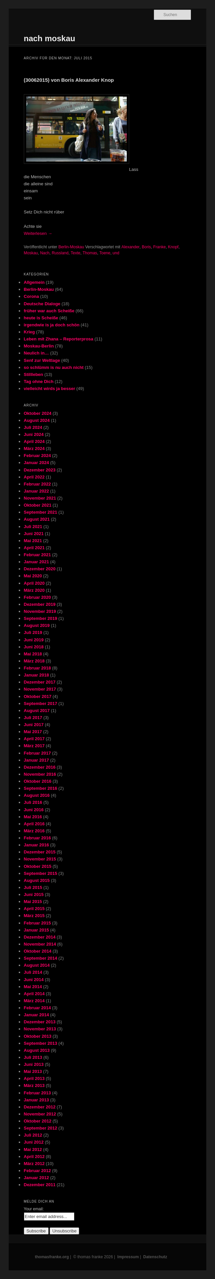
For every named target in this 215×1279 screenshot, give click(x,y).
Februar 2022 (37, 484)
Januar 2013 (36, 1099)
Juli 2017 (33, 717)
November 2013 (40, 1028)
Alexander (130, 247)
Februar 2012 (37, 1170)
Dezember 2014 (40, 937)
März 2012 (34, 1163)
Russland (60, 253)
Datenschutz (155, 1257)
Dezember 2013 (40, 1021)
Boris (146, 247)
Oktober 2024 (37, 413)
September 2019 (40, 618)
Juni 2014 (34, 979)
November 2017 (40, 689)
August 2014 (37, 965)
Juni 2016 (34, 809)
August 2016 (37, 795)
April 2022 (34, 476)
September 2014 (40, 958)
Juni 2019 (34, 639)
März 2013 (34, 1085)
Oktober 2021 (37, 505)
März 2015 (34, 915)
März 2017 (34, 745)
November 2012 (40, 1113)
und (116, 253)
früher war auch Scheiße (49, 310)
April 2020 (34, 583)
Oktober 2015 (37, 866)
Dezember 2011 (40, 1184)
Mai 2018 (33, 653)
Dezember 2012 (40, 1106)
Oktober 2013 (37, 1036)
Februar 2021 (37, 554)
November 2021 (40, 498)
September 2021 (40, 512)
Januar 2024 (36, 462)
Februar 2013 (37, 1092)
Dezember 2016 (40, 767)
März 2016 (34, 830)
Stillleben (33, 374)
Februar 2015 (37, 922)
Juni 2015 (34, 894)
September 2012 (40, 1128)
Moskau (31, 253)
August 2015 (37, 880)
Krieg (29, 331)
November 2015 (40, 858)
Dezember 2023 (40, 469)
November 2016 (40, 774)
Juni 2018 (34, 646)
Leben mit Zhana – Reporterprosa (58, 338)
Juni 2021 (34, 533)
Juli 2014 (33, 972)
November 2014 (40, 944)
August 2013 (37, 1050)
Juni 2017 (34, 724)
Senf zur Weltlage (42, 360)
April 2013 (34, 1078)
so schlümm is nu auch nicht (54, 367)
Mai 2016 (33, 816)
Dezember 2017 (40, 682)
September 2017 (40, 703)
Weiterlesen (38, 233)
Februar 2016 (37, 837)
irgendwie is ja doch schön (51, 324)
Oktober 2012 (37, 1121)
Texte (75, 253)
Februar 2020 (37, 597)
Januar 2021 (36, 561)
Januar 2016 (36, 844)
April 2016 (34, 823)
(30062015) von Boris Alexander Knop (69, 80)
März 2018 (34, 660)
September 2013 (40, 1043)
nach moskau (49, 38)
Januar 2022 (36, 491)
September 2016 (40, 788)
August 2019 (37, 625)
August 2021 (37, 519)
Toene (104, 253)
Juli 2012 (33, 1135)
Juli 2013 (33, 1057)
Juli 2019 (33, 632)
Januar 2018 (36, 675)
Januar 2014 (36, 1014)
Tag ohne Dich (39, 381)
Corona (31, 296)
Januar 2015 (36, 930)
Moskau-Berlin (39, 345)
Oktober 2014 (37, 951)
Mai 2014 (33, 986)
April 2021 (34, 547)
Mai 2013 (33, 1071)
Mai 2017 (33, 731)
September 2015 (40, 873)
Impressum (128, 1257)
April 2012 (34, 1156)
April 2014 (34, 993)
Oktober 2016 (37, 781)
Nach (44, 253)
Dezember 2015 (40, 851)
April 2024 (34, 441)
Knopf (173, 247)
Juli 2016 (33, 802)
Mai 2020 (33, 575)
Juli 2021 (33, 526)
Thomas (90, 253)
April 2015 (34, 908)
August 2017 (37, 710)
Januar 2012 (36, 1177)
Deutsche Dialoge (42, 303)
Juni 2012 (34, 1142)
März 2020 (34, 590)
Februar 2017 (37, 753)
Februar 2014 (37, 1007)
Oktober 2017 (37, 696)
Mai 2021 (33, 540)
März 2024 (34, 448)
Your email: (34, 1209)
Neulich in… (36, 353)
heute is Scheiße (41, 317)
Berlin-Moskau (71, 247)
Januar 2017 (36, 760)
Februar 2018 (37, 667)
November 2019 (40, 611)
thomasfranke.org (52, 1257)
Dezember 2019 (40, 604)
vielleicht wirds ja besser (49, 388)
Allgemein (34, 282)
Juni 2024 (34, 434)
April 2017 (34, 738)
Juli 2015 (33, 887)
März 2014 (34, 1000)
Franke (159, 247)
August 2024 (37, 420)
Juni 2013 (34, 1064)
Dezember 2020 (40, 568)
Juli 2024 (33, 427)
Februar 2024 (37, 455)
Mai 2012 (33, 1149)
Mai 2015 (33, 901)
